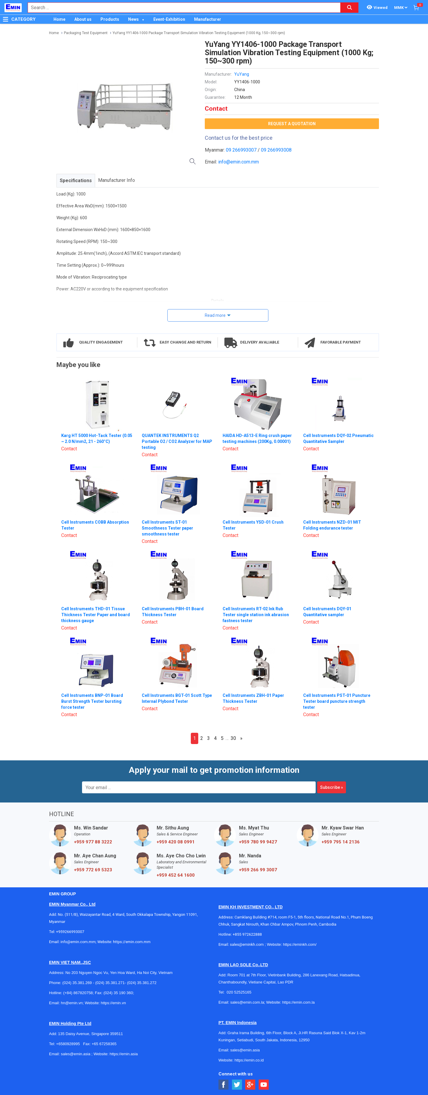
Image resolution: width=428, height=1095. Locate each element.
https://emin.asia (124, 1054)
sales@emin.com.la (247, 1002)
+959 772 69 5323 (93, 869)
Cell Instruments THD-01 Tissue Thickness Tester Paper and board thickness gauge (95, 614)
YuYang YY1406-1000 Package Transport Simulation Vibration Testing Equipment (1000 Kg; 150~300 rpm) (199, 33)
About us (83, 19)
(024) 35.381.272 (141, 982)
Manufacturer (207, 19)
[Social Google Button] (250, 1085)
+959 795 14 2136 (341, 842)
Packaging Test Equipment (86, 33)
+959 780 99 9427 (258, 842)
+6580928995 (68, 1044)
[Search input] (181, 7)
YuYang (241, 74)
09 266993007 (241, 150)
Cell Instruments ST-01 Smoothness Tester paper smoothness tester (167, 528)
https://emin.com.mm (131, 942)
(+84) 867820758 (78, 993)
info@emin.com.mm (238, 162)
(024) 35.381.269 (77, 982)
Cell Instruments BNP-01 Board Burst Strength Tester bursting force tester (92, 701)
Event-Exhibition (169, 19)
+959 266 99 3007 (258, 869)
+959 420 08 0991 (176, 842)
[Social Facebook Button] (223, 1085)
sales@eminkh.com (247, 944)
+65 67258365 (104, 1044)
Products (109, 19)
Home (59, 19)
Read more (215, 315)
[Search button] (349, 7)
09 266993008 (276, 150)
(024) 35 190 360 (118, 993)
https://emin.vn (113, 1003)
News (133, 19)
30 (233, 738)
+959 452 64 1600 (176, 875)
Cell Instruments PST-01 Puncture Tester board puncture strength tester (336, 701)
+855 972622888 (247, 934)
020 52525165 (239, 992)
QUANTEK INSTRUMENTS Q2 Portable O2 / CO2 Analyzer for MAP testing (177, 441)
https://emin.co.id (249, 1060)
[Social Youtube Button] (264, 1085)
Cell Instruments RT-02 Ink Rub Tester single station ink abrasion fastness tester (256, 614)
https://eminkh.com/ (300, 944)
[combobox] (181, 7)
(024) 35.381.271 (110, 982)
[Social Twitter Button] (237, 1085)
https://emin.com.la (298, 1002)
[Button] (5, 19)
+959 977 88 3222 (93, 842)
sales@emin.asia (75, 1054)
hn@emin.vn (72, 1003)
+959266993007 (71, 931)
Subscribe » (331, 787)
